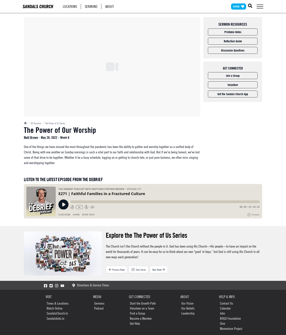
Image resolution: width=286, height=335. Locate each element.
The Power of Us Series (54, 123)
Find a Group (137, 313)
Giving (238, 6)
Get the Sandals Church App (232, 94)
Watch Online (54, 308)
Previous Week (116, 269)
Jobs (222, 313)
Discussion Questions (232, 50)
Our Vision (187, 303)
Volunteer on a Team (142, 308)
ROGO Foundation (230, 318)
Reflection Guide (233, 41)
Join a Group (233, 76)
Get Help (135, 323)
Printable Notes (232, 32)
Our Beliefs (188, 308)
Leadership (188, 313)
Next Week (158, 269)
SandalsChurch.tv (57, 313)
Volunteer (233, 85)
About (109, 6)
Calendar (225, 308)
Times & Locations (58, 303)
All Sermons (34, 123)
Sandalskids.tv (55, 318)
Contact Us (226, 303)
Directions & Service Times (90, 285)
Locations (70, 6)
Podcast (99, 308)
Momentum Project (231, 329)
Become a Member (141, 318)
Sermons (91, 6)
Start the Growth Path (143, 303)
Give (222, 323)
